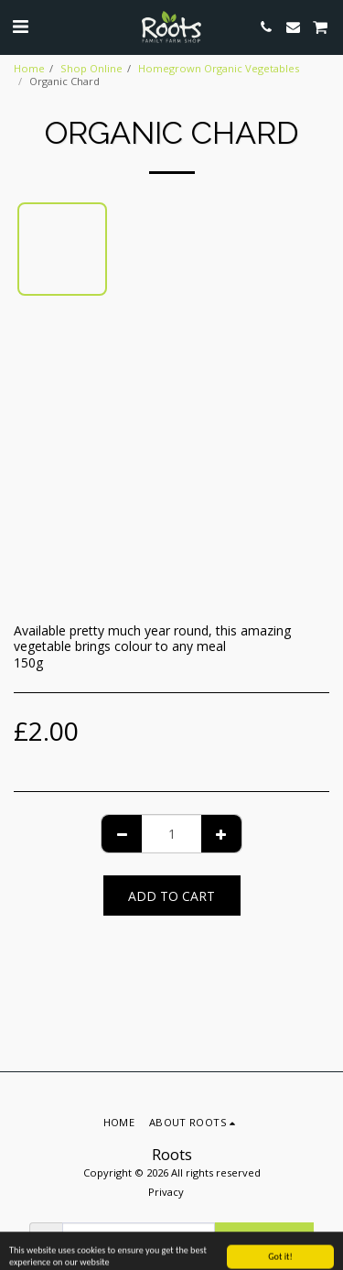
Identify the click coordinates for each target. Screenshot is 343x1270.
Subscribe (263, 1243)
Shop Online (91, 68)
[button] (20, 26)
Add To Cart (171, 896)
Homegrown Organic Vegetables (218, 68)
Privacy (166, 1192)
